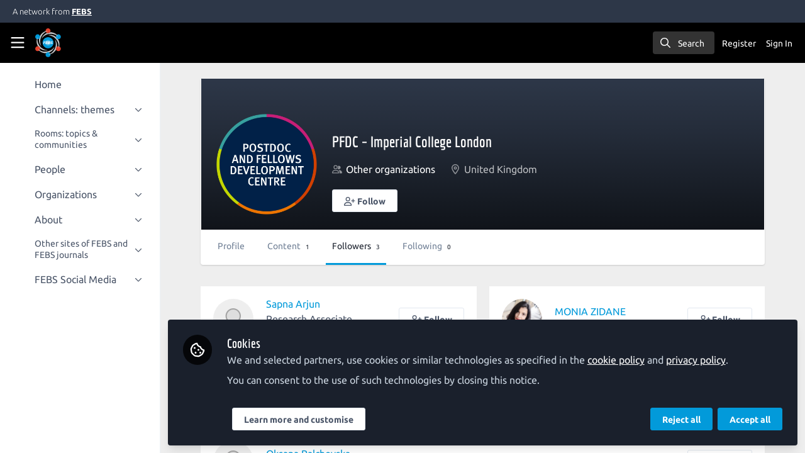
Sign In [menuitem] (779, 43)
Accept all (750, 420)
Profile (231, 246)
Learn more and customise (299, 420)
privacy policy (696, 360)
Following (427, 246)
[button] (365, 200)
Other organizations (391, 169)
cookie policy (616, 360)
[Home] (65, 42)
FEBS (82, 11)
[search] (683, 42)
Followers (356, 246)
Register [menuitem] (739, 43)
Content (289, 246)
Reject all (681, 420)
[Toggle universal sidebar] (17, 42)
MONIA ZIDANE (590, 311)
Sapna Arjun (294, 304)
